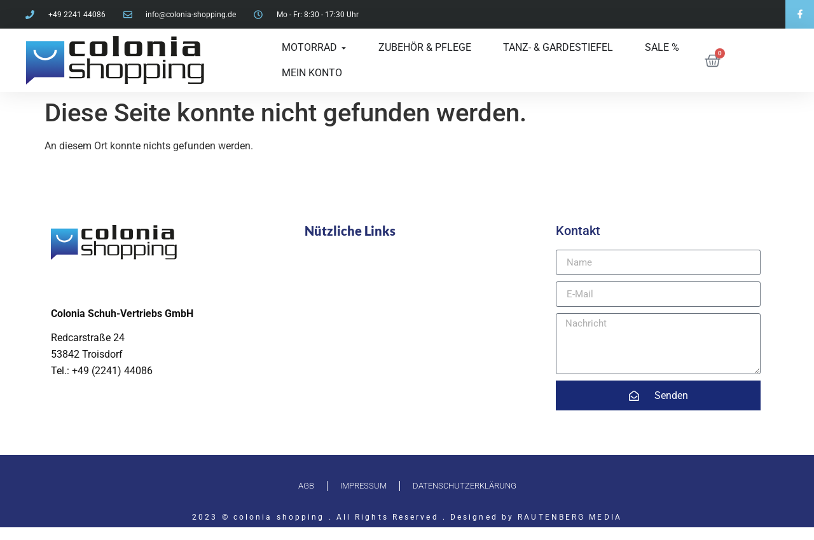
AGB (306, 485)
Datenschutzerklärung (464, 485)
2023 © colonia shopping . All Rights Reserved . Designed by (355, 517)
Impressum (363, 485)
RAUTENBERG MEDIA (570, 517)
